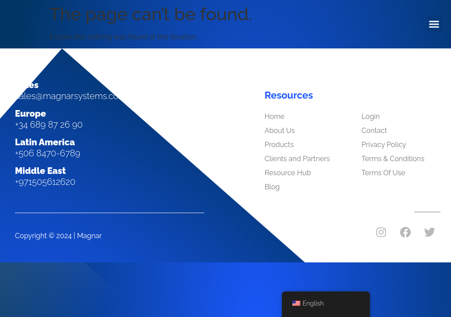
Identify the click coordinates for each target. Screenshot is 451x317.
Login (371, 116)
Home (275, 116)
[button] (434, 24)
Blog (272, 187)
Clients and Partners (297, 159)
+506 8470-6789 (47, 153)
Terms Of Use (384, 173)
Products (279, 144)
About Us (280, 130)
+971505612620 (45, 182)
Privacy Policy (384, 144)
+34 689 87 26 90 (49, 124)
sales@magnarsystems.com (70, 96)
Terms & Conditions (393, 159)
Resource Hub (288, 173)
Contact (374, 130)
